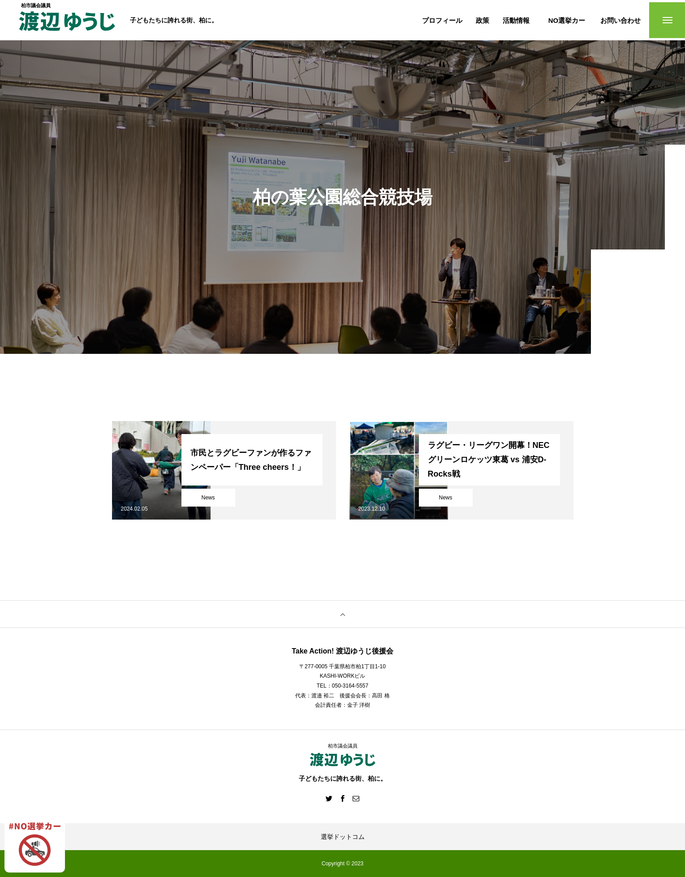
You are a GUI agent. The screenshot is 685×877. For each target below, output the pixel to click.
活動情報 (516, 20)
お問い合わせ (620, 20)
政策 (482, 20)
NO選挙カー (567, 20)
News (208, 497)
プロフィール (442, 20)
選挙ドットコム (343, 836)
